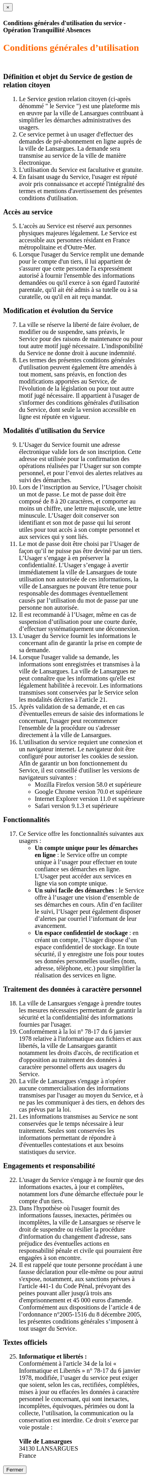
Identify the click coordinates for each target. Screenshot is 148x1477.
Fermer (14, 1470)
